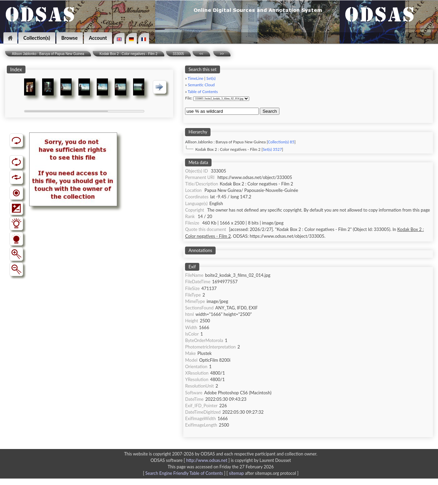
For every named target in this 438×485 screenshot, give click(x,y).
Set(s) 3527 (272, 149)
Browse (69, 38)
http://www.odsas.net (206, 460)
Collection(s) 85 (281, 142)
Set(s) (211, 78)
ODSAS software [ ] (190, 460)
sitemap (236, 473)
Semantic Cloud (201, 85)
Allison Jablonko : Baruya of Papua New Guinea (48, 54)
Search (269, 111)
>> (222, 54)
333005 (178, 54)
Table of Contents (203, 91)
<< (201, 54)
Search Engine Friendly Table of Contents (184, 473)
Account (98, 38)
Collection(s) (36, 38)
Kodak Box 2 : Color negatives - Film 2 (128, 54)
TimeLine (195, 78)
